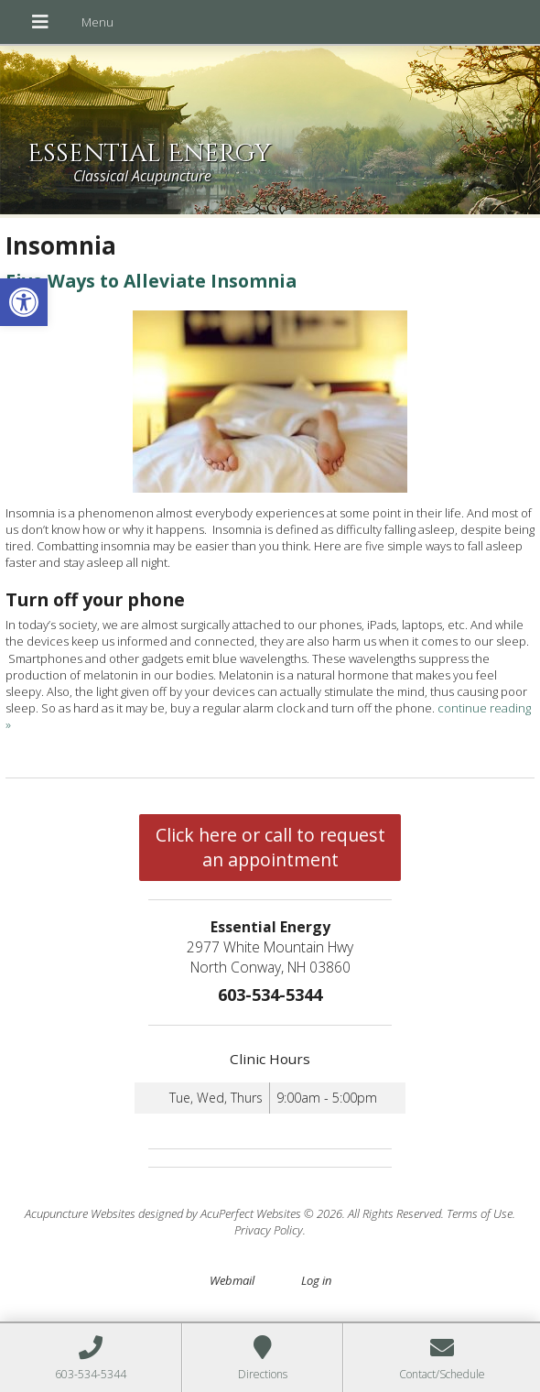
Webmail (232, 1280)
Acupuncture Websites (80, 1213)
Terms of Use (480, 1213)
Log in (316, 1280)
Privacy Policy (268, 1230)
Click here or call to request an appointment (270, 847)
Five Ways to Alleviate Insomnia (151, 280)
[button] (24, 302)
